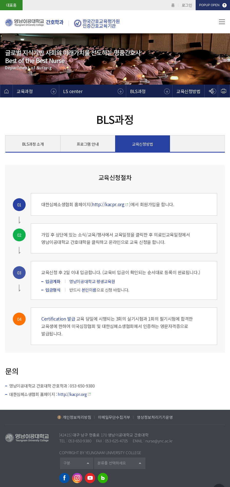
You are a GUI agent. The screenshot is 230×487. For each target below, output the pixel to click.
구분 (68, 463)
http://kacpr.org (108, 204)
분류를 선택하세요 (114, 463)
